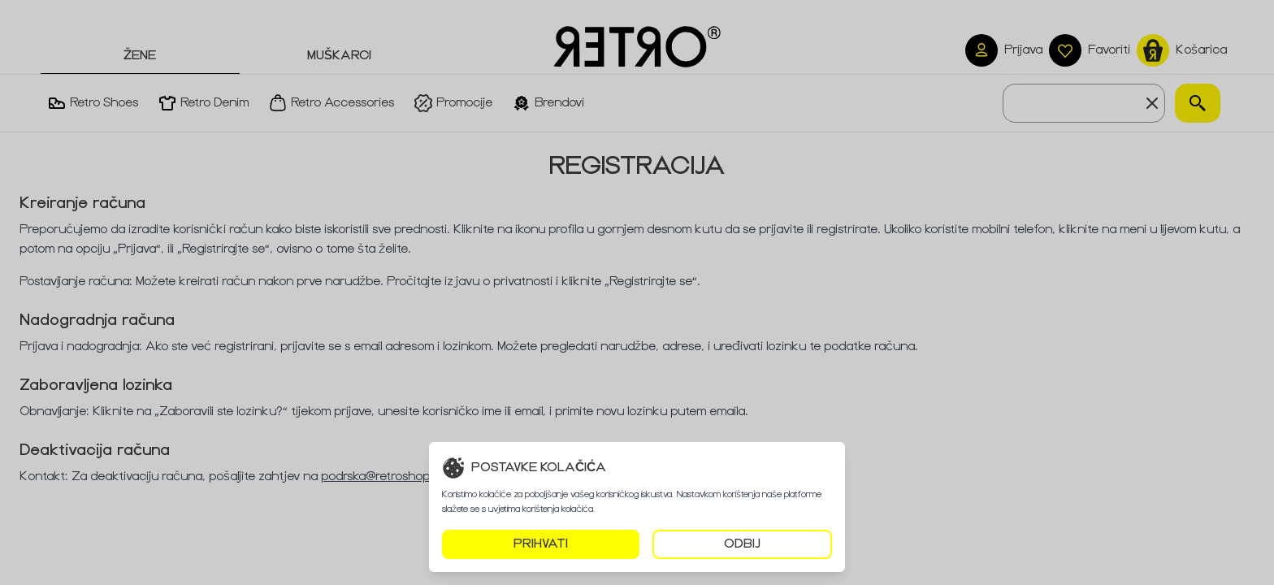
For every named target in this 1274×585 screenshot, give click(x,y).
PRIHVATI (541, 544)
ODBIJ (742, 544)
